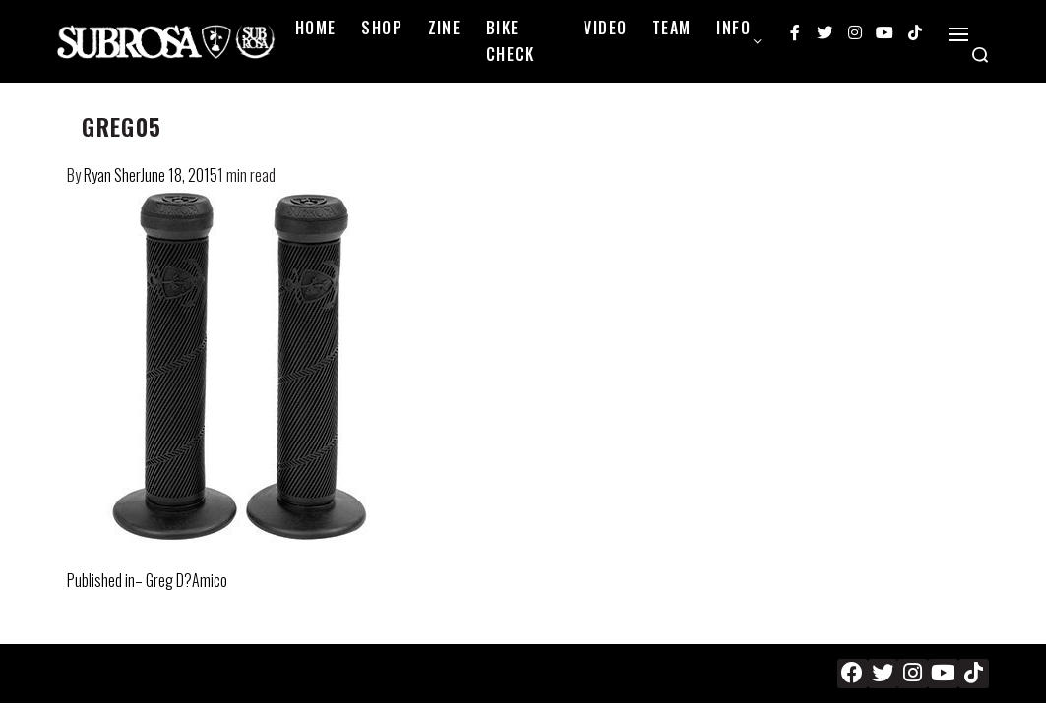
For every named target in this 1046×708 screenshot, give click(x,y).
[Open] (958, 34)
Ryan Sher (112, 175)
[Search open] (980, 55)
